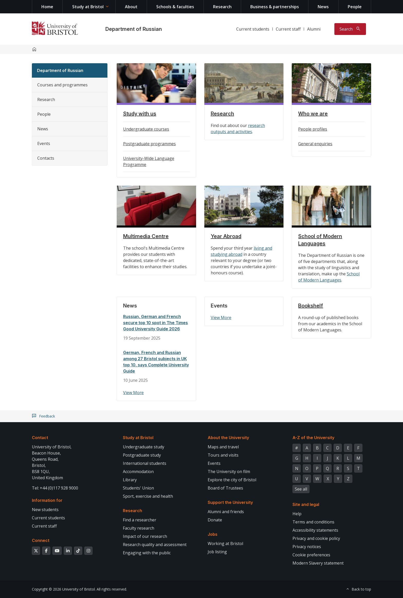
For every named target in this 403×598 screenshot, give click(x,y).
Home (47, 7)
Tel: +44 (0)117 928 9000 (55, 488)
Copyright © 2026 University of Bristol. (64, 589)
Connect (40, 540)
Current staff (288, 29)
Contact (40, 437)
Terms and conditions (313, 522)
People (355, 7)
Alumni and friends (226, 511)
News (323, 7)
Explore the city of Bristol (232, 480)
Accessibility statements (315, 530)
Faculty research (138, 528)
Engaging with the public (147, 553)
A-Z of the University (313, 437)
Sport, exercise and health (148, 496)
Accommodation (138, 471)
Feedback (47, 416)
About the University (228, 437)
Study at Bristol (88, 7)
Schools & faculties (175, 7)
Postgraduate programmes (149, 144)
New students (45, 509)
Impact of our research (145, 536)
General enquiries (315, 144)
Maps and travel (223, 447)
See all (301, 489)
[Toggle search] (350, 29)
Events (43, 143)
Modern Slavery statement (318, 563)
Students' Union (138, 488)
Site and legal (305, 504)
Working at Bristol (225, 543)
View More (133, 392)
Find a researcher (139, 520)
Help (296, 514)
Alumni (313, 29)
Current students (252, 29)
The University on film (229, 471)
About (131, 7)
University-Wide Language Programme (148, 161)
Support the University (230, 502)
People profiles (312, 129)
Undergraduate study (143, 447)
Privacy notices (306, 546)
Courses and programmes (62, 85)
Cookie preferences (311, 555)
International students (144, 463)
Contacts (45, 158)
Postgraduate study (142, 455)
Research (222, 7)
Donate (215, 520)
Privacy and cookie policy (316, 538)
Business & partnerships (274, 7)
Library (130, 480)
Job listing (217, 552)
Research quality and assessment (155, 544)
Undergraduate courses (146, 129)
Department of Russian (133, 29)
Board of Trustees (225, 488)
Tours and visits (223, 455)
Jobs (212, 534)
